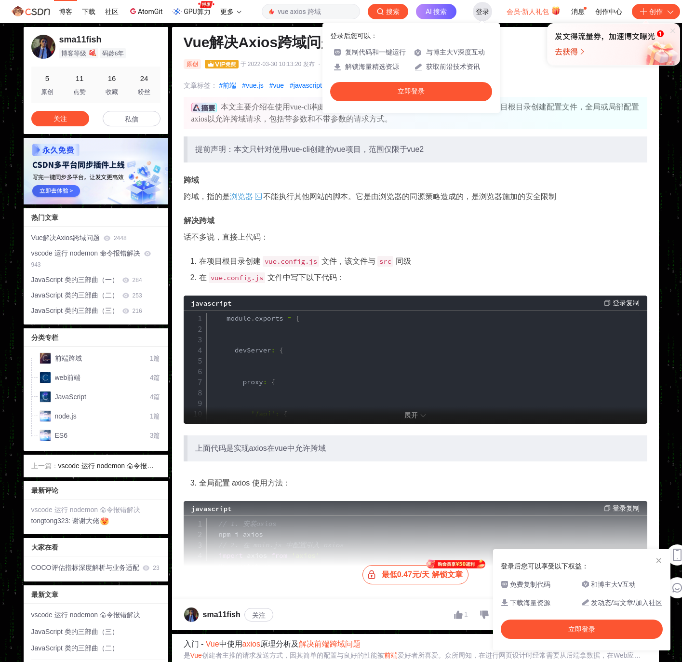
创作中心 (608, 11)
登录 (482, 11)
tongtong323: (52, 521)
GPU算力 (193, 8)
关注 (259, 615)
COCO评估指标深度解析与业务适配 (95, 567)
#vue (276, 85)
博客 (65, 11)
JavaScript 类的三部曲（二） (86, 295)
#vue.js (252, 85)
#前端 (228, 85)
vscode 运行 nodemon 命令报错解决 (91, 258)
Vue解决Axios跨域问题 (79, 238)
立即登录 (411, 91)
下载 (88, 11)
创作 (656, 11)
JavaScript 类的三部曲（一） (86, 280)
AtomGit (145, 11)
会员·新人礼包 (533, 10)
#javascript (306, 85)
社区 (112, 11)
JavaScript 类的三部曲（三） (86, 310)
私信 (131, 119)
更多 (230, 11)
